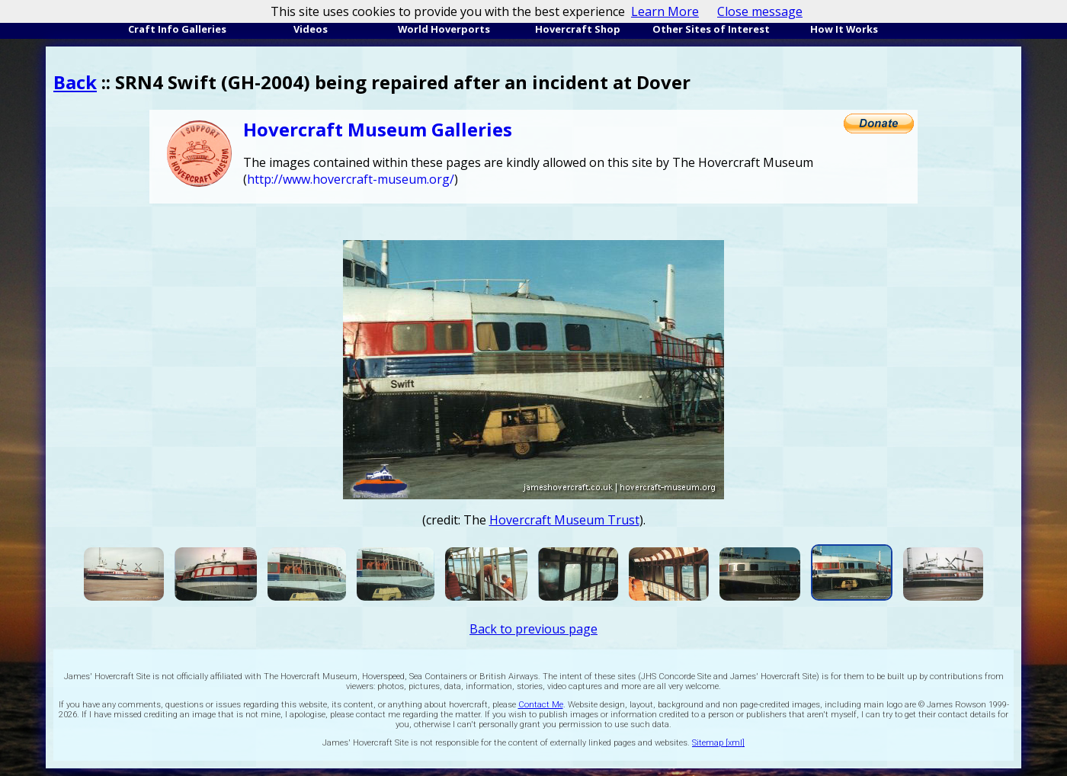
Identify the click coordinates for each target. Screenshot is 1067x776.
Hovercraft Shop (577, 29)
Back (75, 82)
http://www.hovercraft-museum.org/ (350, 179)
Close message (760, 11)
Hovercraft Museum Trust (564, 519)
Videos (310, 29)
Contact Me (540, 705)
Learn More (665, 11)
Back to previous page (533, 628)
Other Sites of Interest (711, 29)
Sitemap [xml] (718, 743)
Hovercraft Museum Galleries (377, 129)
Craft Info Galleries (177, 29)
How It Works (844, 29)
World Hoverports (444, 29)
